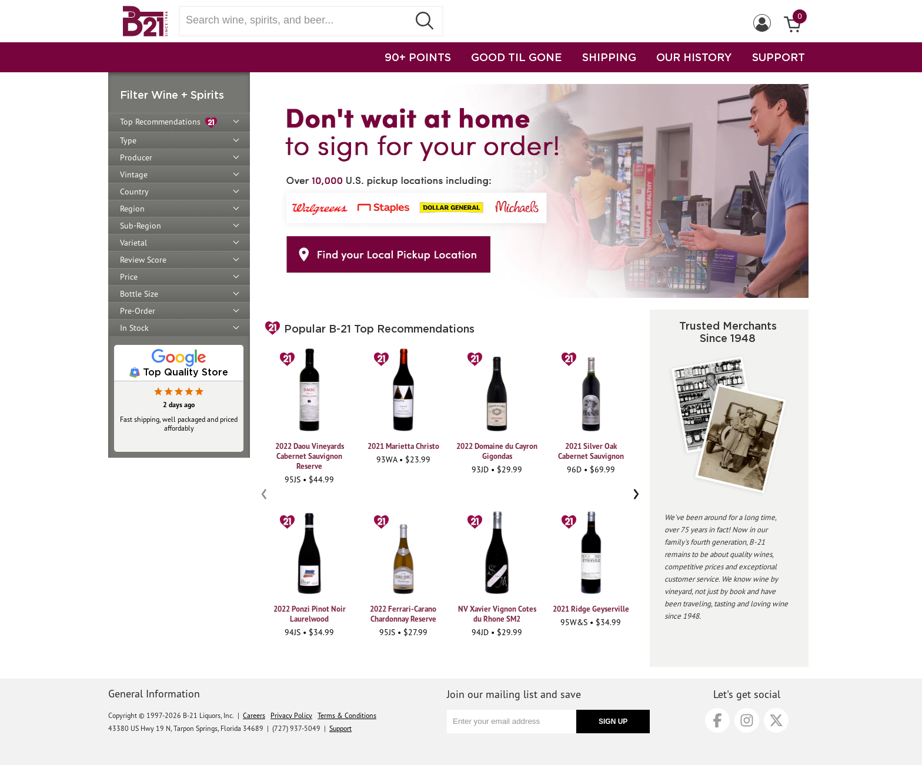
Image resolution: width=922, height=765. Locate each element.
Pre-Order (137, 311)
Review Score (143, 259)
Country (134, 191)
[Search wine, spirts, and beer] (297, 20)
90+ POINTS (418, 57)
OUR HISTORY (694, 57)
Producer (136, 157)
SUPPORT (778, 57)
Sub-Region (140, 225)
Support (340, 728)
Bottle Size (139, 293)
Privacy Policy (291, 715)
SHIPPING (609, 57)
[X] (776, 720)
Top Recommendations (168, 122)
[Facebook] (717, 720)
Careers (254, 715)
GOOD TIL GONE (516, 57)
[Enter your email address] (511, 721)
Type (128, 140)
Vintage (134, 174)
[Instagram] (746, 720)
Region (132, 208)
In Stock (134, 328)
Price (129, 276)
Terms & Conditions (347, 715)
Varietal (133, 242)
